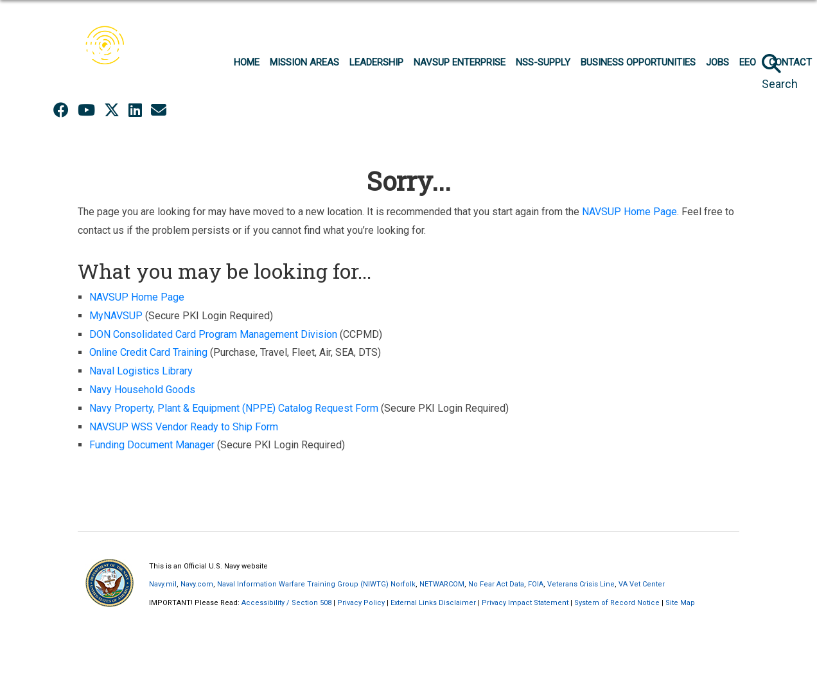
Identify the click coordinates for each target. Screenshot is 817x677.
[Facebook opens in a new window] (61, 110)
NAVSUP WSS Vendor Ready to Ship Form (183, 427)
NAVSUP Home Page (629, 212)
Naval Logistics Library (141, 371)
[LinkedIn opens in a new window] (135, 110)
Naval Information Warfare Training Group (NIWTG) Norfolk (316, 584)
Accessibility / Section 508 (286, 603)
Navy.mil (163, 584)
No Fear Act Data (496, 584)
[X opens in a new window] (111, 110)
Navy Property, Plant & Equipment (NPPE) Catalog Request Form (233, 408)
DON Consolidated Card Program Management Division (213, 334)
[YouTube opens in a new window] (86, 110)
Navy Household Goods (142, 389)
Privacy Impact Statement (525, 603)
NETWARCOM (441, 584)
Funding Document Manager (152, 445)
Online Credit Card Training (148, 352)
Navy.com (196, 584)
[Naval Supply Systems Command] (110, 55)
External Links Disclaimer (433, 603)
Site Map (680, 603)
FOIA (535, 584)
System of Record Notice (617, 603)
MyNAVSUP (116, 316)
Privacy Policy (361, 603)
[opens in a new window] (158, 110)
